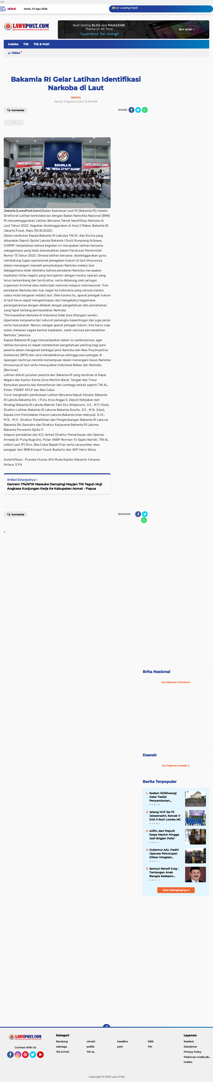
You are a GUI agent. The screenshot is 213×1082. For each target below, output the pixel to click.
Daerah (150, 755)
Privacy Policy (192, 1051)
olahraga (61, 1046)
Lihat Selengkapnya (176, 890)
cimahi (91, 1041)
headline (122, 1041)
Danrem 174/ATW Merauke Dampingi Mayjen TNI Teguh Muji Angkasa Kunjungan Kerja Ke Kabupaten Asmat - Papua (54, 486)
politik (90, 1046)
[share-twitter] (138, 110)
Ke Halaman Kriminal (176, 682)
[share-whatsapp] (145, 110)
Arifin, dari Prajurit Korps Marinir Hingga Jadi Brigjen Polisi (164, 834)
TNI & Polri (41, 44)
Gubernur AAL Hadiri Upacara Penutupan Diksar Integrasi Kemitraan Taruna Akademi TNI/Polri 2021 (164, 853)
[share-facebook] (131, 110)
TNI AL (91, 1051)
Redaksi (189, 1041)
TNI (25, 44)
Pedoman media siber (197, 1057)
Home (11, 9)
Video (15, 53)
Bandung (62, 1041)
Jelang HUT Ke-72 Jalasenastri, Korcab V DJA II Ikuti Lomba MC (165, 815)
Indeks (13, 44)
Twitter (35, 1056)
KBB (150, 1041)
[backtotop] (106, 1027)
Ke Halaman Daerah (176, 765)
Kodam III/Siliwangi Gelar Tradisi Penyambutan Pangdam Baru (163, 797)
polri (120, 1046)
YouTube (43, 1056)
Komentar (15, 110)
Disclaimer (190, 1046)
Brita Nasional (156, 671)
